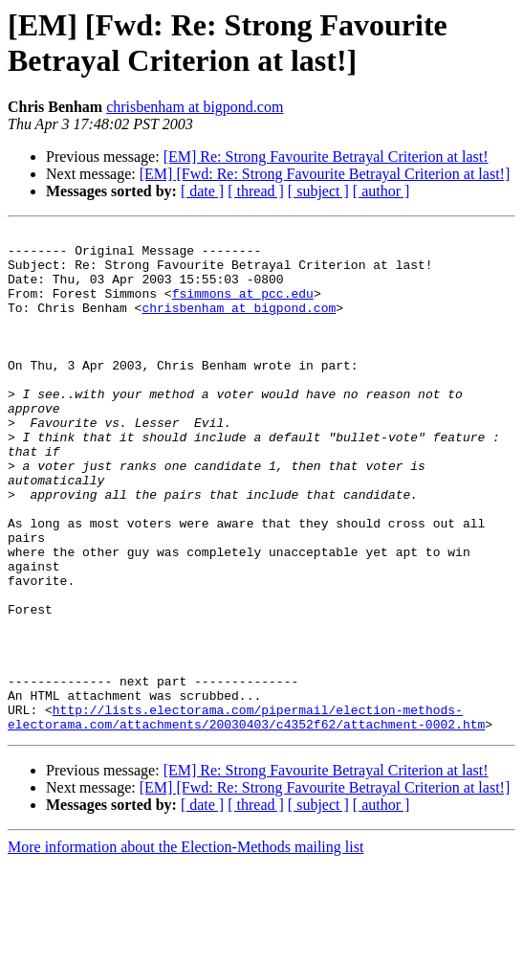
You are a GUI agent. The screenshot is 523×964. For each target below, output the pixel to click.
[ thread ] (256, 191)
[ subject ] (318, 191)
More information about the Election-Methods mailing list (185, 947)
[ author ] (381, 191)
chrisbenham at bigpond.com (194, 107)
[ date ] (202, 191)
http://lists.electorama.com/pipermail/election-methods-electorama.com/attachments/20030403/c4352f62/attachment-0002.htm (246, 815)
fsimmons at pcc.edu (243, 307)
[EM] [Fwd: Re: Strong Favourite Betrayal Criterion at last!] (325, 174)
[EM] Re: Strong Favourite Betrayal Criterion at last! (326, 156)
